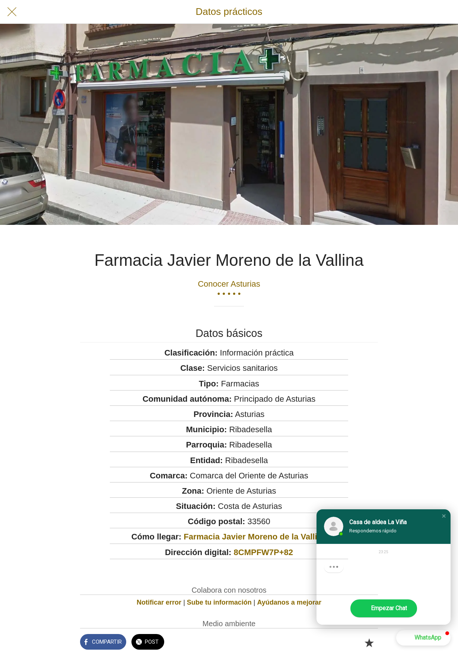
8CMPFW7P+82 (263, 552)
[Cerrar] (11, 11)
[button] (444, 516)
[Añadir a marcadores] (369, 643)
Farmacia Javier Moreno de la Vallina (255, 536)
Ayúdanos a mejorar (289, 602)
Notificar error (159, 602)
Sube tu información (219, 602)
